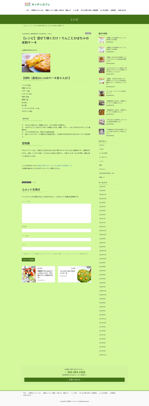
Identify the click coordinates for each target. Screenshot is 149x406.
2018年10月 (102, 295)
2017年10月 (102, 323)
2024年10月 (102, 198)
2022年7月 (102, 206)
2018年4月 (102, 315)
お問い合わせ (27, 395)
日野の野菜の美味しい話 (106, 173)
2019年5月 (102, 279)
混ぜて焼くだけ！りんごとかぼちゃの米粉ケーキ (55, 165)
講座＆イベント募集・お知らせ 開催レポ (56, 393)
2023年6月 (102, 202)
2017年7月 (102, 335)
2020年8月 (102, 239)
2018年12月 (102, 291)
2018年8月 (102, 303)
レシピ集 (74, 393)
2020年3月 (102, 247)
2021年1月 (102, 226)
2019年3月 (102, 287)
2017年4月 (102, 347)
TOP (24, 393)
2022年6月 (102, 210)
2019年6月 (102, 275)
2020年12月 (102, 230)
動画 (100, 165)
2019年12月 (102, 251)
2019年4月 (102, 283)
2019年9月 (102, 263)
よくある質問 (103, 153)
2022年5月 (102, 214)
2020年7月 (102, 243)
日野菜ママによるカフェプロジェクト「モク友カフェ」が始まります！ (45, 274)
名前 (24, 226)
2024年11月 (102, 194)
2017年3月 (102, 351)
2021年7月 (102, 222)
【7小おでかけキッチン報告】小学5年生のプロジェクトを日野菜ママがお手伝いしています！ (116, 70)
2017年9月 (102, 327)
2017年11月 (102, 319)
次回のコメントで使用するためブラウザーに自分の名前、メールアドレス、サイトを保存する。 (56, 254)
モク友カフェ (103, 157)
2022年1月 (102, 218)
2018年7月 (102, 307)
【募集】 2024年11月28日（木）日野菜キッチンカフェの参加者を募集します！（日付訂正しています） (116, 81)
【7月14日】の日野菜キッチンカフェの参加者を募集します (116, 121)
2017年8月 (102, 331)
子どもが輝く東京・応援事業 (88, 393)
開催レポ (102, 177)
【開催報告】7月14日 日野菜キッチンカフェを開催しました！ (116, 111)
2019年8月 (102, 267)
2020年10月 (102, 234)
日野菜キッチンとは (34, 393)
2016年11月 (102, 355)
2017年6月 (102, 339)
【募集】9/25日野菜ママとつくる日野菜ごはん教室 (116, 48)
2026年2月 (102, 186)
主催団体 (112, 393)
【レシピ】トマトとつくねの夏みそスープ (116, 92)
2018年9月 (102, 299)
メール (25, 235)
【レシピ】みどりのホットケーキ (67, 272)
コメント (26, 201)
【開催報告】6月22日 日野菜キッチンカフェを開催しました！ (116, 102)
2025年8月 (102, 190)
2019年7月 (102, 271)
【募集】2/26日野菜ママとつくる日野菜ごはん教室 (116, 39)
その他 (101, 149)
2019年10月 (102, 259)
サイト (24, 244)
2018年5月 (102, 311)
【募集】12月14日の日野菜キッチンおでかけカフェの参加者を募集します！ (116, 59)
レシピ (88, 33)
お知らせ (102, 145)
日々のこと (102, 169)
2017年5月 (102, 343)
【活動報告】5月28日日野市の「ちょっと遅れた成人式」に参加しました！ (116, 131)
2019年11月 (102, 255)
